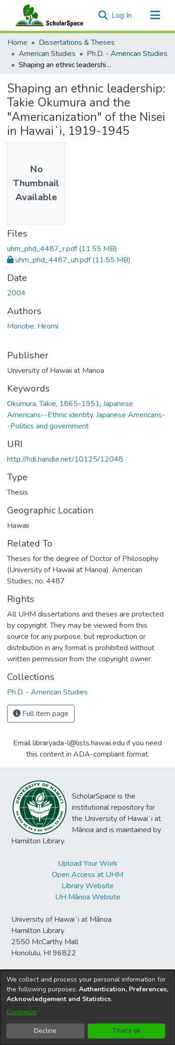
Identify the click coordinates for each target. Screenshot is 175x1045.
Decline (45, 1030)
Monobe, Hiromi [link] (32, 326)
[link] (62, 249)
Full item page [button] (41, 713)
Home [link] (17, 42)
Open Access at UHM (87, 875)
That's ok (126, 1030)
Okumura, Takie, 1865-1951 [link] (53, 404)
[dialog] (87, 1007)
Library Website (88, 886)
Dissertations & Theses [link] (77, 42)
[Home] (47, 15)
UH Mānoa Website (87, 897)
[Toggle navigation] (155, 15)
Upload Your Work (88, 863)
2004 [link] (16, 293)
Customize (22, 1012)
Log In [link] (122, 15)
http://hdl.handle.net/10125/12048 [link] (65, 459)
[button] (103, 15)
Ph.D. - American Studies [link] (127, 54)
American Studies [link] (47, 54)
